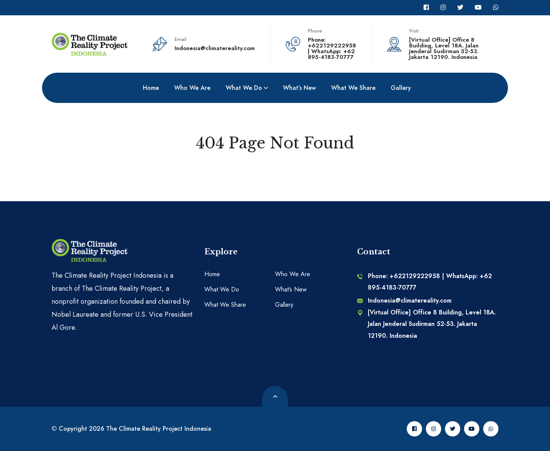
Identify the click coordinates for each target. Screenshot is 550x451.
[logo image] (90, 43)
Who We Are (292, 274)
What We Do (221, 289)
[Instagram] (443, 7)
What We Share (225, 304)
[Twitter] (460, 7)
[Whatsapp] (495, 7)
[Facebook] (426, 7)
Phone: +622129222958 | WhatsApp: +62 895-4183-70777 (332, 48)
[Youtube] (478, 7)
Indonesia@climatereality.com (215, 48)
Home (212, 274)
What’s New (291, 289)
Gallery (284, 304)
